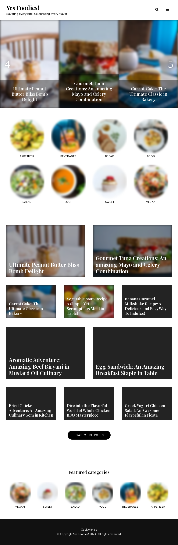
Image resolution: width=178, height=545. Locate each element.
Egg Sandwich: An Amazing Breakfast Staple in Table (130, 370)
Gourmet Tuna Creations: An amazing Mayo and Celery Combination (89, 91)
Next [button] (170, 64)
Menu (167, 9)
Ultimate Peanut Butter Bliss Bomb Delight (30, 94)
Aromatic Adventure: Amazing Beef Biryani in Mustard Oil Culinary (39, 366)
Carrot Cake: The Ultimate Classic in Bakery (148, 94)
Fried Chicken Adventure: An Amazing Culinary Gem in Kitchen (31, 410)
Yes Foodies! (22, 7)
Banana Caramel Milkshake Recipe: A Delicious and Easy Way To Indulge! (145, 306)
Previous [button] (7, 64)
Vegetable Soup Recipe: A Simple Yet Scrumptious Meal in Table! (87, 306)
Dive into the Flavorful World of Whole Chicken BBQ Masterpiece (88, 410)
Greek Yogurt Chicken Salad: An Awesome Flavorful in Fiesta (145, 410)
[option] (29, 64)
